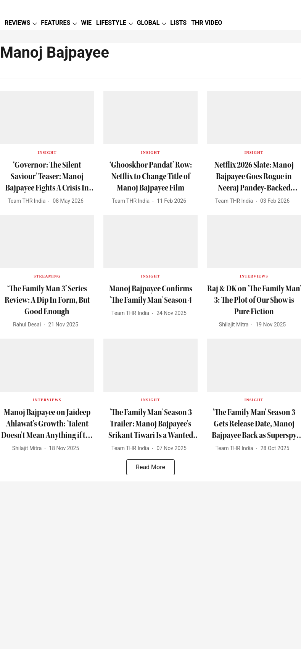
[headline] (47, 176)
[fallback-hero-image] (47, 117)
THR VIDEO (206, 22)
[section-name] (47, 151)
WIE (86, 22)
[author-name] (28, 201)
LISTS (178, 22)
